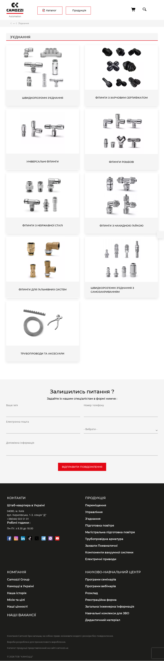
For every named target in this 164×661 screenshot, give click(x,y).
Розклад (91, 593)
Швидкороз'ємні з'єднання (42, 97)
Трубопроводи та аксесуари (42, 353)
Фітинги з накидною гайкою (121, 225)
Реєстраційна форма (101, 600)
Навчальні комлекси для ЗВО (107, 613)
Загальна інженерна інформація (109, 606)
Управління (94, 512)
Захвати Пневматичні (101, 545)
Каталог (51, 10)
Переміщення (95, 505)
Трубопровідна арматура (104, 539)
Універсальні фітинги (42, 161)
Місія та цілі (16, 600)
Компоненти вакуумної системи (109, 552)
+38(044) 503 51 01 (18, 518)
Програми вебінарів (100, 586)
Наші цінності (17, 606)
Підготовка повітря (99, 525)
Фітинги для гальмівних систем (42, 289)
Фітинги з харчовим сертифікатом (121, 97)
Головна (7, 23)
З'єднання (93, 518)
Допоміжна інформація (20, 442)
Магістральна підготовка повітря (110, 532)
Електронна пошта (17, 429)
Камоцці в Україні (20, 586)
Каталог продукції (14, 23)
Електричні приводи (100, 559)
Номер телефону (94, 412)
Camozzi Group (18, 579)
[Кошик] (133, 9)
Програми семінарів (100, 579)
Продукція (79, 10)
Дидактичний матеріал (102, 620)
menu (154, 9)
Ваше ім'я (12, 412)
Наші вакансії (21, 615)
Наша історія (16, 593)
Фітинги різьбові (121, 162)
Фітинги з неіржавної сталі (42, 225)
